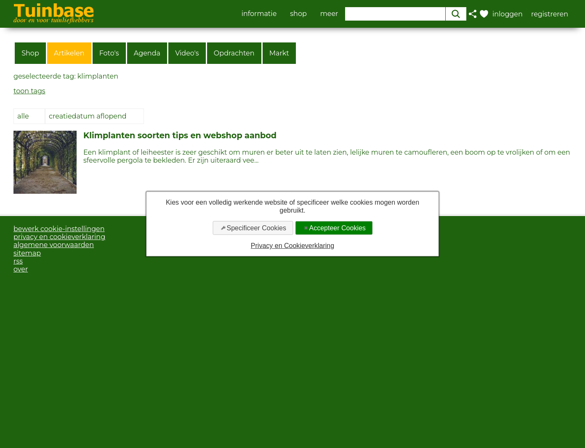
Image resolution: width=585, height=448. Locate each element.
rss (18, 261)
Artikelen (69, 53)
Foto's (109, 53)
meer (329, 14)
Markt (279, 53)
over (20, 269)
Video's (187, 53)
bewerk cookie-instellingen (59, 229)
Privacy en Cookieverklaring (292, 245)
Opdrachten (234, 53)
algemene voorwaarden (53, 245)
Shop (30, 53)
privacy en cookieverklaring (59, 237)
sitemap (27, 253)
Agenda (147, 53)
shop (298, 14)
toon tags (29, 91)
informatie (259, 14)
